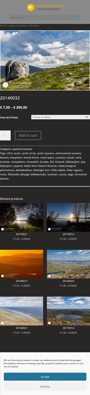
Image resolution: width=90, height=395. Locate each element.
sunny (62, 174)
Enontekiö (33, 161)
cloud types (47, 157)
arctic (17, 153)
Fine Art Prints (9, 117)
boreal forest (31, 157)
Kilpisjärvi (6, 166)
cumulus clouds (64, 157)
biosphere (16, 157)
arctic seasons (45, 153)
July (83, 161)
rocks (3, 174)
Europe (44, 161)
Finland (59, 161)
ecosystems (18, 161)
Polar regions (74, 170)
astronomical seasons (68, 153)
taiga (70, 174)
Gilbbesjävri (72, 161)
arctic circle (29, 153)
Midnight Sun (41, 170)
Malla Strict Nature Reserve (40, 166)
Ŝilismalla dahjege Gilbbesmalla (27, 174)
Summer (52, 174)
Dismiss (45, 386)
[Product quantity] (5, 135)
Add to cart (28, 135)
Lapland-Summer (18, 25)
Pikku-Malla (58, 170)
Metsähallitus (24, 170)
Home (3, 25)
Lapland (18, 166)
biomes (4, 157)
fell (52, 161)
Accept (45, 377)
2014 (10, 153)
